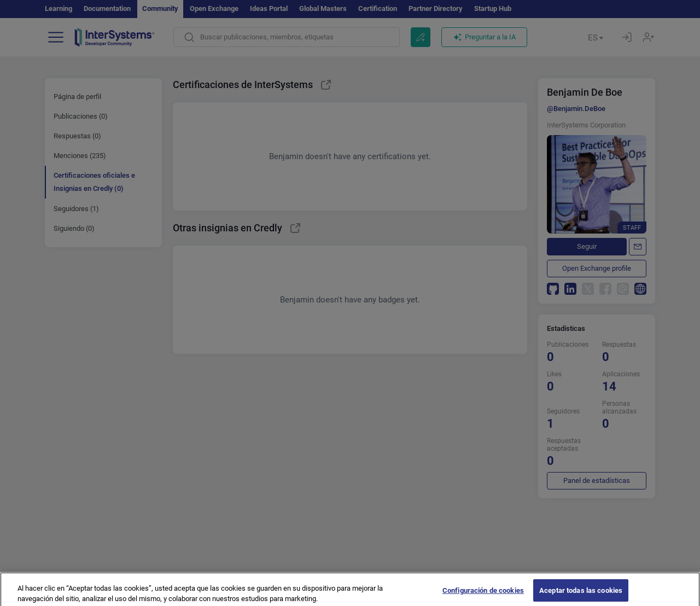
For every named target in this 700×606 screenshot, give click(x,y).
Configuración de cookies (483, 595)
